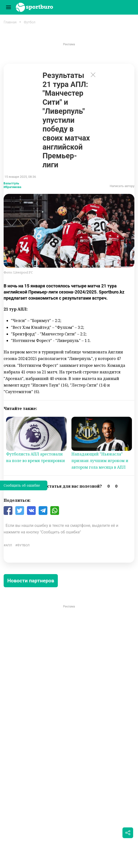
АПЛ (9, 545)
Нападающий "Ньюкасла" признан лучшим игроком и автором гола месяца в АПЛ (99, 460)
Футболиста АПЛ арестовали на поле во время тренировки (35, 457)
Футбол (29, 22)
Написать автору (122, 186)
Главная (10, 22)
